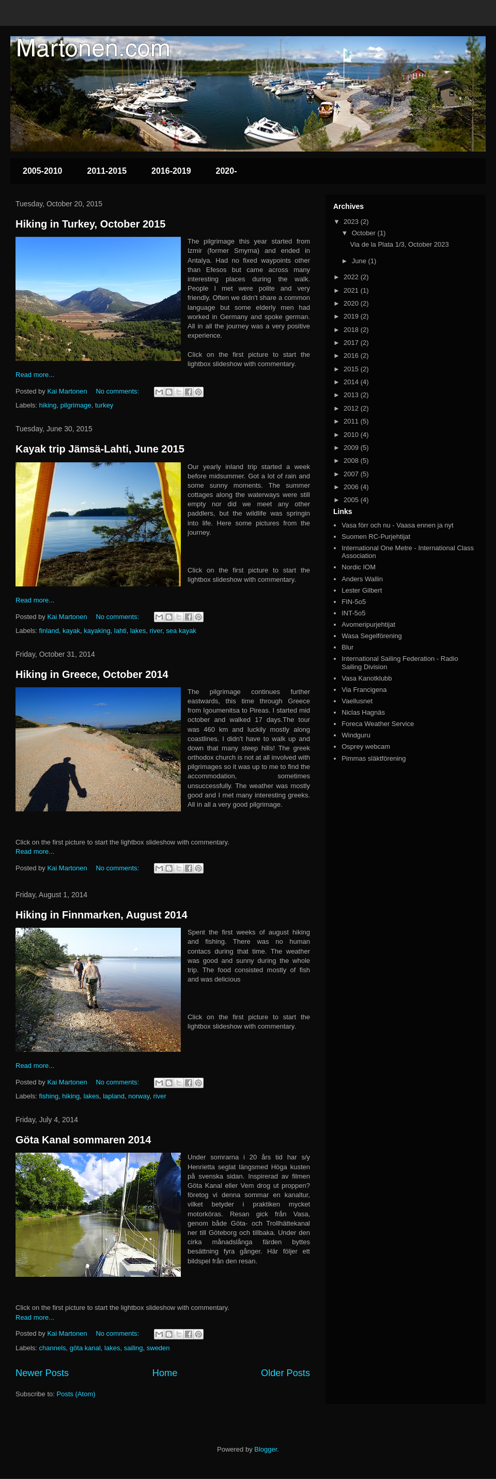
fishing (49, 1096)
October (365, 233)
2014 (352, 382)
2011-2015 (107, 171)
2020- (226, 171)
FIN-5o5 (354, 602)
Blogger (265, 1449)
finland (49, 631)
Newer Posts (42, 1373)
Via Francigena (364, 689)
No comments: (118, 391)
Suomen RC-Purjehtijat (376, 536)
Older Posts (285, 1373)
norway (138, 1096)
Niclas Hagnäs (363, 712)
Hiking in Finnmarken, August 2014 (102, 914)
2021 (352, 290)
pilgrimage (75, 405)
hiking (48, 405)
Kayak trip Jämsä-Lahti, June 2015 (100, 449)
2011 (352, 421)
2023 (352, 221)
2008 (352, 460)
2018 (352, 330)
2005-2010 (43, 171)
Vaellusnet (357, 701)
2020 (352, 303)
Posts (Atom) (76, 1394)
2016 (352, 355)
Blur (347, 647)
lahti (120, 631)
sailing (133, 1348)
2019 (352, 316)
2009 (352, 447)
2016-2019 (171, 171)
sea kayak (181, 631)
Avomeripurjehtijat (368, 624)
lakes (138, 631)
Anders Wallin (362, 579)
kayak (71, 631)
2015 (352, 369)
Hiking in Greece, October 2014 (92, 674)
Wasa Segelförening (372, 636)
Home (165, 1373)
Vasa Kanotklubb (367, 678)
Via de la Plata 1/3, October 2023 (399, 244)
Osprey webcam (366, 746)
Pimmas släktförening (374, 758)
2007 (352, 474)
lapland (114, 1096)
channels (52, 1348)
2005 (352, 500)
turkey (104, 405)
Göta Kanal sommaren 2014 (83, 1139)
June (360, 261)
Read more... (35, 375)
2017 (352, 342)
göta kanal (85, 1348)
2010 (352, 435)
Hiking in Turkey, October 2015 (90, 224)
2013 (352, 395)
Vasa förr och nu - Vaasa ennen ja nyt (397, 525)
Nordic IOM (359, 567)
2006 (352, 487)
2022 (352, 277)
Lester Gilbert (362, 590)
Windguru (356, 735)
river (156, 631)
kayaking (97, 631)
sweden (158, 1348)
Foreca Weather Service (378, 724)
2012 (352, 408)
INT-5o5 (353, 613)
